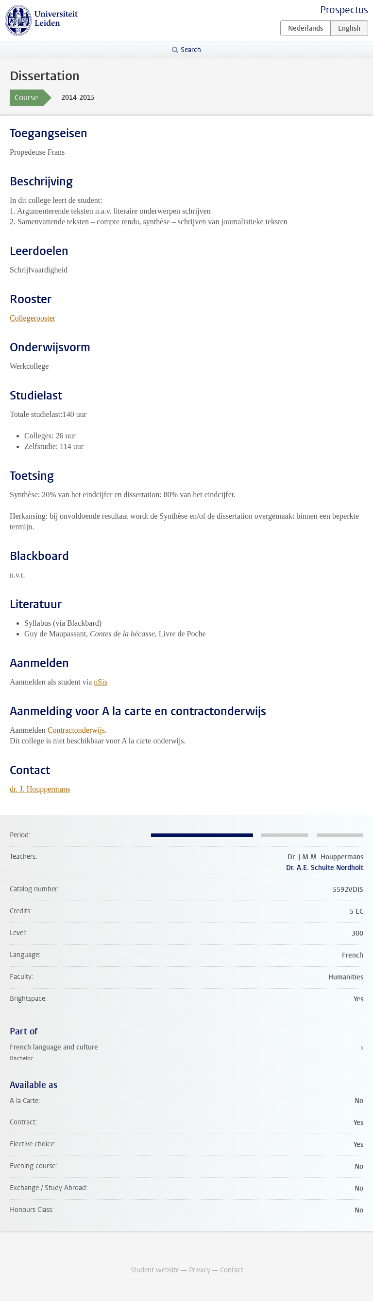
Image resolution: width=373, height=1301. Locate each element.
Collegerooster (32, 318)
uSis (100, 682)
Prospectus (344, 10)
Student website (154, 1270)
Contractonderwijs (76, 730)
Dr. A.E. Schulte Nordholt (324, 867)
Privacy (199, 1270)
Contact (231, 1270)
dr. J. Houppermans (40, 789)
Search (191, 49)
